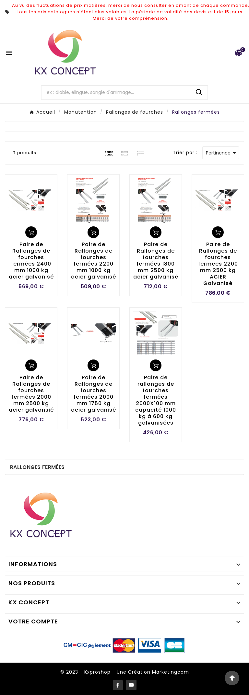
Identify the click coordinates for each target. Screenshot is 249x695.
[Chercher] (116, 92)
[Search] (199, 92)
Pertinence (222, 153)
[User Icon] (225, 53)
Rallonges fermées (37, 467)
